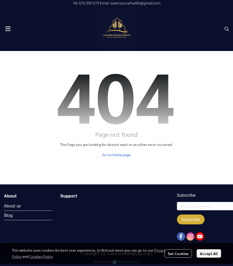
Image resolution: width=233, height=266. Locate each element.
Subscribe (190, 219)
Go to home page (116, 154)
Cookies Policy (41, 256)
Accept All (209, 253)
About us (12, 205)
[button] (226, 28)
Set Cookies (178, 253)
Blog (8, 215)
